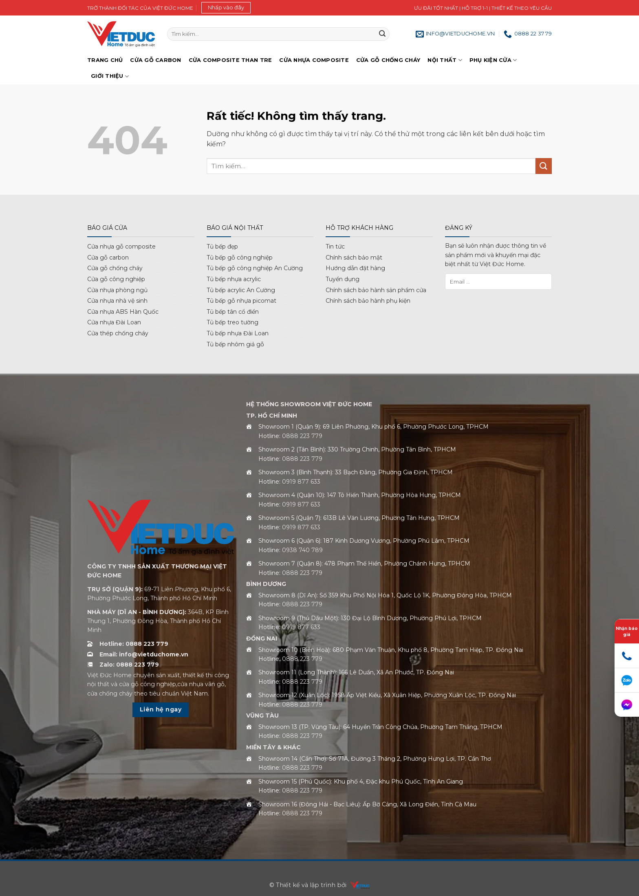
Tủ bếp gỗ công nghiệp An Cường (255, 268)
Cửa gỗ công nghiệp (116, 279)
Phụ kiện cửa (493, 60)
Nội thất (444, 60)
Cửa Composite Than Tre (230, 60)
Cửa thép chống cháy (117, 333)
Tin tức (335, 246)
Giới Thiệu (110, 76)
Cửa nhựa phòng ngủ (117, 290)
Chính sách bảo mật (354, 257)
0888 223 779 (302, 436)
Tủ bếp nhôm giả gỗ (235, 344)
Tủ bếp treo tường (232, 322)
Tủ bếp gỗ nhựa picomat (241, 300)
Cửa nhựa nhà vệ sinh (117, 300)
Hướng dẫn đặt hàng (355, 268)
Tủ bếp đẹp (222, 246)
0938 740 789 (302, 550)
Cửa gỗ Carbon (155, 60)
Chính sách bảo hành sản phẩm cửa (376, 290)
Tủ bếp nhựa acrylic (234, 279)
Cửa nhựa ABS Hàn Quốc (123, 311)
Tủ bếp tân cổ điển (233, 311)
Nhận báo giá (627, 631)
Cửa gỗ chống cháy (388, 60)
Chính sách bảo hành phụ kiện (368, 300)
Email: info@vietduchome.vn (143, 654)
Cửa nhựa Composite (314, 60)
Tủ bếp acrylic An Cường (241, 290)
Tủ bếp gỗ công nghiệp (240, 257)
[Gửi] (382, 34)
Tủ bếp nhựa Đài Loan (238, 333)
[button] (226, 7)
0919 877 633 (301, 481)
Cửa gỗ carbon (108, 257)
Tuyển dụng (342, 279)
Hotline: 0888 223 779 (133, 643)
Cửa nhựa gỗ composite (121, 246)
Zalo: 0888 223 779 (129, 664)
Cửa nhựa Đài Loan (114, 322)
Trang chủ (105, 60)
